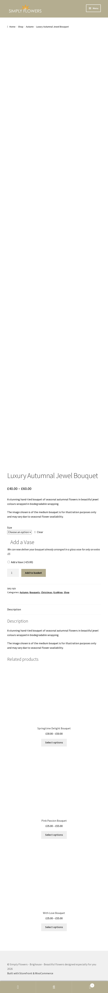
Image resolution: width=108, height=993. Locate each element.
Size (9, 527)
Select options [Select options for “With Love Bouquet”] (54, 927)
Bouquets (35, 592)
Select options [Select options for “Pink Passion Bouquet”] (54, 834)
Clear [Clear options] (40, 532)
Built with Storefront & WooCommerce (30, 973)
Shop (20, 26)
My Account (18, 987)
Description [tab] (14, 609)
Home (12, 26)
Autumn (30, 26)
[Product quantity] (13, 573)
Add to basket (33, 572)
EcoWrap (58, 592)
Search (54, 987)
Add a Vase (22, 562)
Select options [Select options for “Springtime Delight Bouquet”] (54, 742)
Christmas (46, 592)
